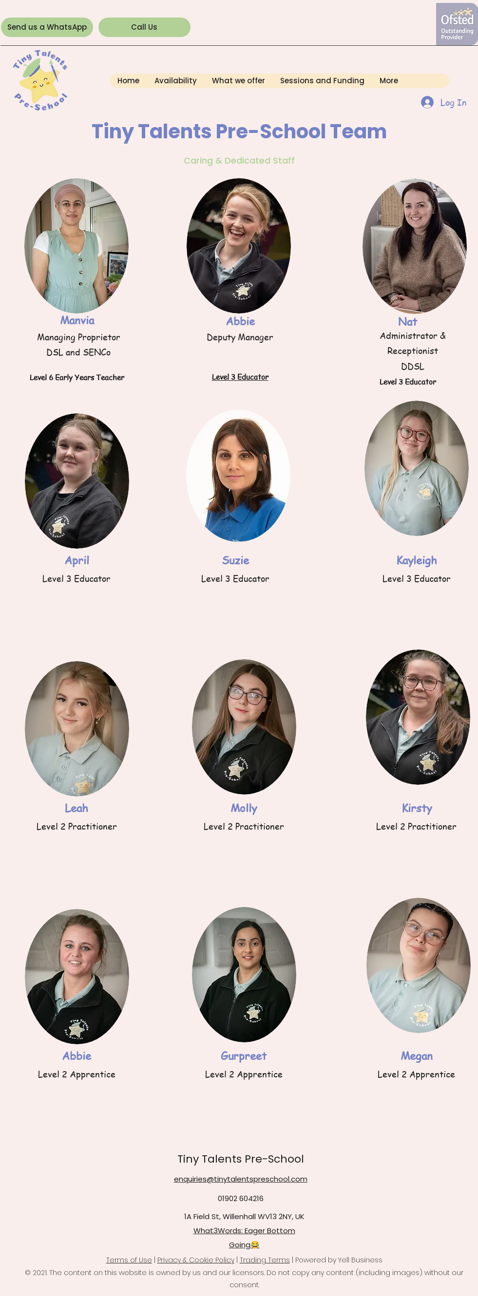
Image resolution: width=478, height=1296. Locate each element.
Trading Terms (265, 1260)
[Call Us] (144, 27)
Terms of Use (129, 1260)
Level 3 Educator (240, 377)
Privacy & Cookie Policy (195, 1260)
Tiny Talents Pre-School (240, 1158)
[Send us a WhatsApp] (47, 27)
